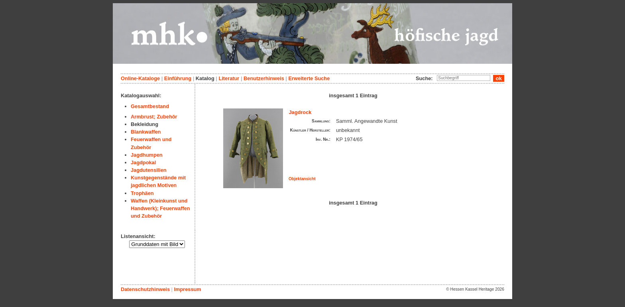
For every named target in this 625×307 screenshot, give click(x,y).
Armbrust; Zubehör (154, 117)
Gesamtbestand (150, 106)
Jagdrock (300, 112)
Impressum (187, 289)
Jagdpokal (143, 162)
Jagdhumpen (147, 155)
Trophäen (142, 193)
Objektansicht (302, 179)
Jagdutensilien (149, 170)
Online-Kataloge (140, 78)
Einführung (177, 78)
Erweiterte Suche (309, 78)
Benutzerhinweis (264, 78)
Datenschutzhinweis (145, 289)
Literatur (228, 78)
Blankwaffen (146, 132)
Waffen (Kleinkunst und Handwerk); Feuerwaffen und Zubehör (160, 208)
